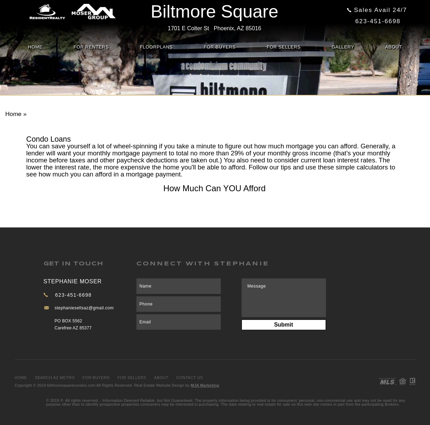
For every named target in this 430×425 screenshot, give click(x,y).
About (393, 47)
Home (35, 47)
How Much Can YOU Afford (214, 188)
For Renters (91, 47)
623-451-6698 (378, 21)
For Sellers (284, 47)
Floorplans (156, 47)
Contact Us (189, 377)
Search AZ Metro (55, 377)
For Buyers (220, 47)
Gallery (343, 47)
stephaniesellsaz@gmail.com (84, 307)
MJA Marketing (205, 385)
